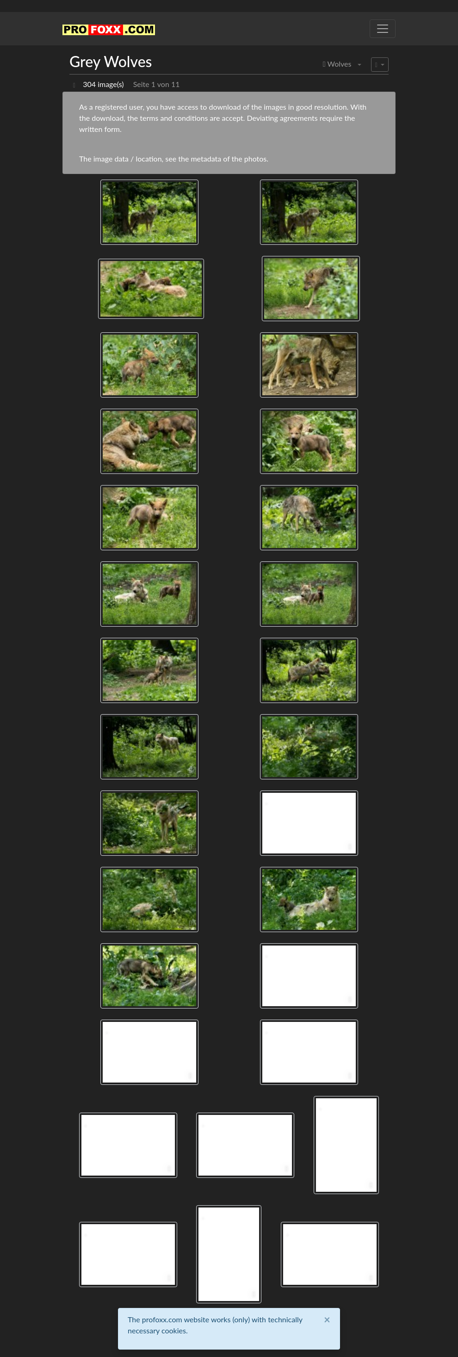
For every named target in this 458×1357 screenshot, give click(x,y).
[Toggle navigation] (383, 28)
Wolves (337, 63)
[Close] (327, 1319)
